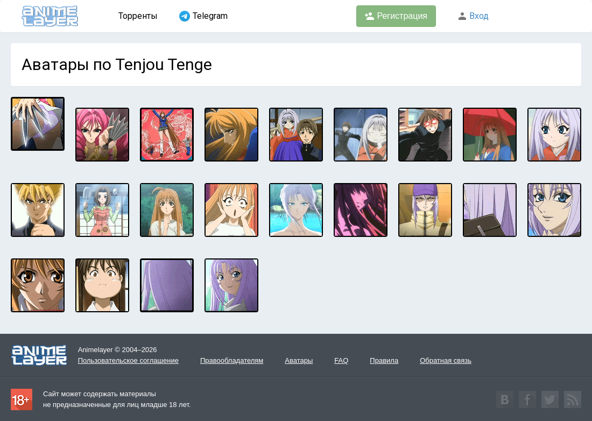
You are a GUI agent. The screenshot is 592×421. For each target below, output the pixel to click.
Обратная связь (445, 360)
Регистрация (396, 16)
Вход (473, 16)
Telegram (203, 16)
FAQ (341, 360)
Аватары (299, 360)
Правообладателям (231, 360)
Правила (384, 360)
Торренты (138, 16)
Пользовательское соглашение (128, 360)
